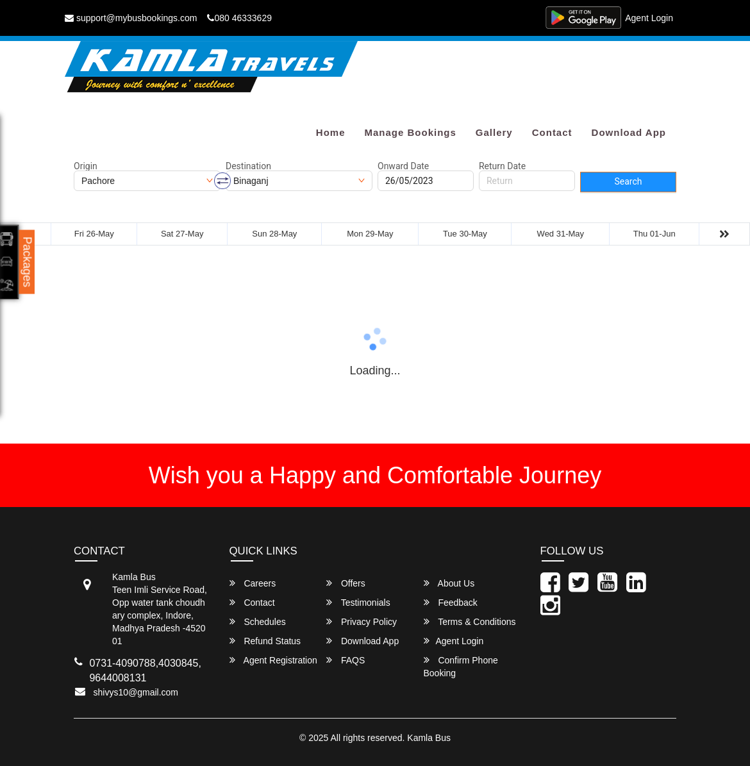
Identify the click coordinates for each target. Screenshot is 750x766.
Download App (629, 132)
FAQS (345, 659)
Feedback (451, 602)
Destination (248, 166)
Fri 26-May (94, 233)
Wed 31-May (560, 233)
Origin (85, 166)
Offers (345, 583)
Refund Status (265, 640)
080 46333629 (239, 18)
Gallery (494, 132)
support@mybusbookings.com (131, 18)
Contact (552, 132)
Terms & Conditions (470, 621)
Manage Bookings (410, 132)
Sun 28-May (274, 233)
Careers (252, 583)
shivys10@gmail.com (136, 692)
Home (331, 132)
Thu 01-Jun (654, 233)
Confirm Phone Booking (461, 666)
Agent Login (649, 18)
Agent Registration (273, 659)
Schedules (257, 621)
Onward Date (403, 166)
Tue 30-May (465, 233)
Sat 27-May (182, 233)
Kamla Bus (429, 738)
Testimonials (358, 602)
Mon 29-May (370, 233)
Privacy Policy (361, 621)
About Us (449, 583)
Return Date (502, 166)
